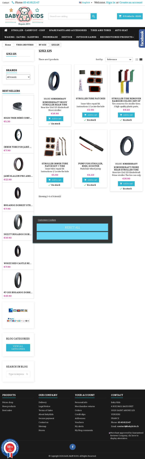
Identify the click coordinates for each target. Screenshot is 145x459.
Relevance (119, 59)
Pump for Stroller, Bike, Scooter (90, 164)
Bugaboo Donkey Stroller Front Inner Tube (18, 205)
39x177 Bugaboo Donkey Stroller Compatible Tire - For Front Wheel (18, 234)
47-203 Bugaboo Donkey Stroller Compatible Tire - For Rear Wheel (18, 292)
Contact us (43, 422)
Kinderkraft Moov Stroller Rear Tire (55, 103)
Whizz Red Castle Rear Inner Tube (18, 263)
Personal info (81, 402)
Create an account (130, 2)
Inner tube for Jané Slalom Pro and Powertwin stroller (18, 147)
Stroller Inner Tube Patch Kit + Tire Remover (55, 166)
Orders (78, 410)
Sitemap (42, 426)
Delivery (43, 402)
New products (9, 406)
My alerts (79, 426)
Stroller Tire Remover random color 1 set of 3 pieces (126, 101)
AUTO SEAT (121, 30)
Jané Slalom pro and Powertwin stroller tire (18, 176)
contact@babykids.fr (128, 426)
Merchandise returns (85, 406)
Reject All (72, 227)
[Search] (72, 16)
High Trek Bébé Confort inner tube (18, 118)
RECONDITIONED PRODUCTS (116, 37)
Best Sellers (11, 90)
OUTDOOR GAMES (86, 37)
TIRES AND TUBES (101, 30)
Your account (85, 395)
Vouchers (79, 422)
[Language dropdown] (86, 2)
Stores (42, 430)
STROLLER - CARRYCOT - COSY (28, 30)
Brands (11, 70)
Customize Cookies (47, 220)
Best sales (7, 410)
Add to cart (54, 118)
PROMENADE (50, 37)
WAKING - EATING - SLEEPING (21, 37)
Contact (5, 3)
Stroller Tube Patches (90, 98)
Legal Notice (44, 406)
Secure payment (46, 418)
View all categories (18, 347)
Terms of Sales (46, 410)
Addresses (80, 418)
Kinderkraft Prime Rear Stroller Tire (126, 168)
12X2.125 (11, 53)
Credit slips (80, 414)
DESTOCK (67, 37)
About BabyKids (46, 414)
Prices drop (7, 402)
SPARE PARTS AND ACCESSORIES (68, 30)
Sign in (110, 2)
